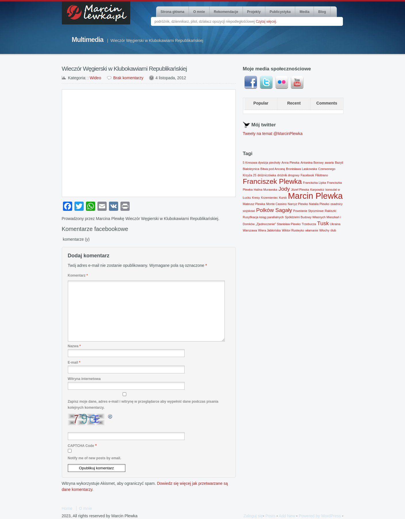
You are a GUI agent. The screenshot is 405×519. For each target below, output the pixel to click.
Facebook (251, 82)
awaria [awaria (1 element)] (329, 162)
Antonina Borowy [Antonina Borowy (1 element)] (312, 162)
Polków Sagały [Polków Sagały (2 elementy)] (274, 210)
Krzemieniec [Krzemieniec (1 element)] (269, 197)
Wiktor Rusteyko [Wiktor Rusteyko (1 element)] (293, 230)
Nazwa (74, 346)
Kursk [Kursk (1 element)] (283, 197)
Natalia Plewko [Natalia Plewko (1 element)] (319, 204)
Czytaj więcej (266, 22)
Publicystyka (280, 12)
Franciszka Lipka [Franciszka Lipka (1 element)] (314, 182)
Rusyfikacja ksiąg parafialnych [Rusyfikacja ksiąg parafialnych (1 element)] (263, 217)
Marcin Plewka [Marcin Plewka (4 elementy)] (315, 195)
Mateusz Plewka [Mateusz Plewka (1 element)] (254, 204)
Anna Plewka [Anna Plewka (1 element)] (290, 162)
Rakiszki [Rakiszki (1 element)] (330, 211)
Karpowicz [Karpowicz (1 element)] (317, 189)
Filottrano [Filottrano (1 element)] (321, 175)
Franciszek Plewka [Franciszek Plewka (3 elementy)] (272, 181)
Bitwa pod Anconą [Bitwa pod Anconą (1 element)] (272, 169)
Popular (261, 103)
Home (67, 508)
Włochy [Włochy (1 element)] (324, 230)
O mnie (199, 12)
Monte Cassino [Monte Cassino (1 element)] (276, 204)
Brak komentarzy (128, 78)
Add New (287, 516)
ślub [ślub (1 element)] (333, 230)
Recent (294, 103)
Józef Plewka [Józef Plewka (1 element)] (300, 189)
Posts (270, 516)
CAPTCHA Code (81, 446)
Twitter (266, 82)
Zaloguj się (253, 516)
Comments (326, 103)
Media (304, 12)
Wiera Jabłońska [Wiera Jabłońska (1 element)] (269, 230)
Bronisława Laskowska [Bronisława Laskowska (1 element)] (301, 169)
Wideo (95, 78)
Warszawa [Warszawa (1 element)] (250, 230)
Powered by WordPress (320, 516)
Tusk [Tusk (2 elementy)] (323, 223)
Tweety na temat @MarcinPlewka (273, 133)
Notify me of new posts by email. (94, 458)
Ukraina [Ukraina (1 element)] (335, 224)
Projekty (254, 12)
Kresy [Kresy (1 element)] (256, 197)
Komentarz (78, 275)
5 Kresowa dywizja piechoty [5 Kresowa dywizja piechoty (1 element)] (262, 162)
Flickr (282, 82)
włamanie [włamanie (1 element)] (311, 230)
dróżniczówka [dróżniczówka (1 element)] (267, 175)
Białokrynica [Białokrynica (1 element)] (251, 169)
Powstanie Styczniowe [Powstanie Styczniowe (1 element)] (308, 211)
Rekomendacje (226, 12)
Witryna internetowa (84, 379)
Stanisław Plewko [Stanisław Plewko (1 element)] (289, 224)
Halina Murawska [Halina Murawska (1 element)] (265, 189)
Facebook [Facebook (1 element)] (307, 175)
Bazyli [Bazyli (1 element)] (339, 162)
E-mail (74, 362)
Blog (322, 12)
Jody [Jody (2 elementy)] (284, 189)
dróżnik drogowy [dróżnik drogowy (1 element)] (288, 175)
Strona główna (173, 12)
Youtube (297, 82)
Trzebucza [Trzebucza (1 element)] (309, 224)
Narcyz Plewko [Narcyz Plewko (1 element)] (298, 204)
